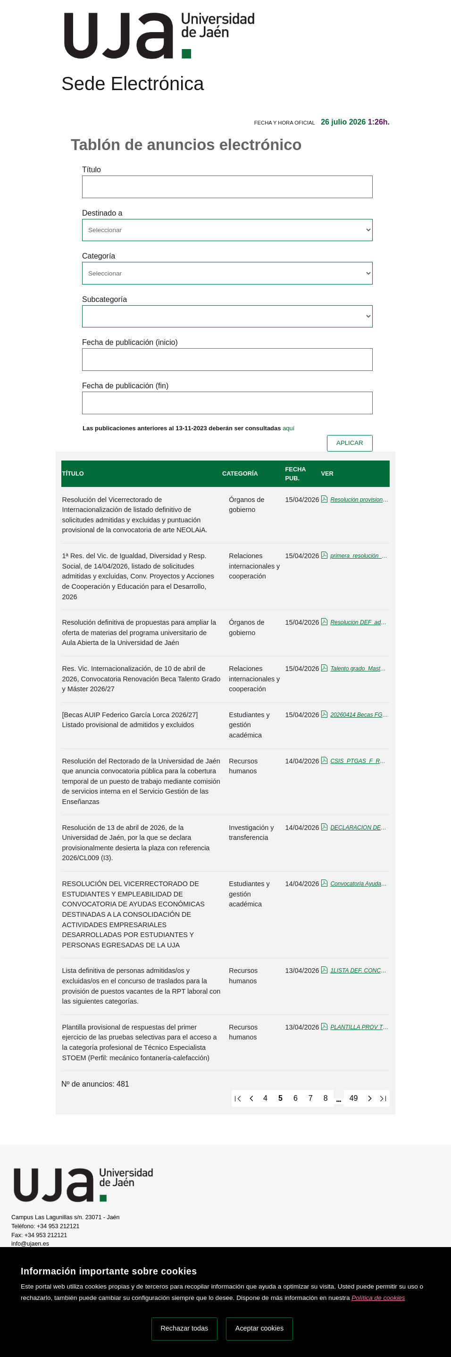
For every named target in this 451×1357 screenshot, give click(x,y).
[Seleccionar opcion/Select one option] (227, 230)
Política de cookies (378, 1297)
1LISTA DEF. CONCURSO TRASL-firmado (359, 970)
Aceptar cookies (259, 1328)
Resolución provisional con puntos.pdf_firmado (359, 499)
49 (354, 1098)
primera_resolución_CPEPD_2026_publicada (359, 556)
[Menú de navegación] (69, 101)
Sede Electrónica (132, 83)
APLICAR (349, 442)
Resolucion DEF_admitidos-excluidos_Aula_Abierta (359, 622)
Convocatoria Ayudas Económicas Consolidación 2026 (359, 883)
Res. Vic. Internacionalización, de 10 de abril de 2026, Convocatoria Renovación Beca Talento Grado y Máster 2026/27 (141, 679)
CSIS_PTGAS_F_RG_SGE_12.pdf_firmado (359, 761)
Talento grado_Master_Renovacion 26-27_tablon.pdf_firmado (359, 668)
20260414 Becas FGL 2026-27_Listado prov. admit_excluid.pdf (359, 715)
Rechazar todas (184, 1328)
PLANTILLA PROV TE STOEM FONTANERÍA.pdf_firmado (359, 1027)
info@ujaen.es (30, 1243)
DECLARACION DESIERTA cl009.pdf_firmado (359, 827)
